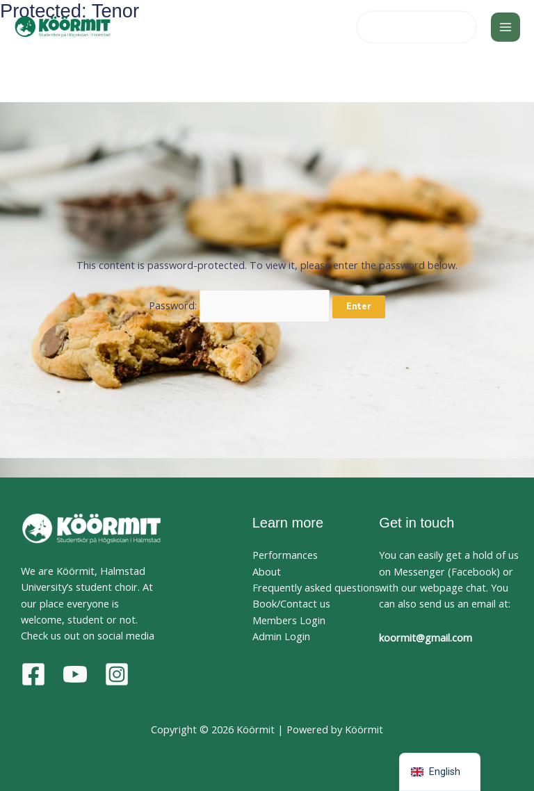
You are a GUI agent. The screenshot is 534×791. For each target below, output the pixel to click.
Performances (285, 555)
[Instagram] (116, 674)
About (266, 571)
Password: (239, 305)
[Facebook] (33, 674)
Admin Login (281, 636)
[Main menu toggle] (505, 27)
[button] (416, 27)
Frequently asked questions (316, 587)
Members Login (288, 620)
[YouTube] (75, 674)
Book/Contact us (291, 603)
